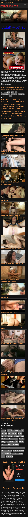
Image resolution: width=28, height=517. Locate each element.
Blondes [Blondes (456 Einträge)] (16, 106)
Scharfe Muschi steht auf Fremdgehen (10, 215)
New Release (21, 94)
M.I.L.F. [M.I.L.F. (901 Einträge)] (9, 113)
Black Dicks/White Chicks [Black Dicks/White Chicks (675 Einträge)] (9, 439)
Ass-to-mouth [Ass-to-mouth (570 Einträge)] (11, 102)
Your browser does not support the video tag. (14, 16)
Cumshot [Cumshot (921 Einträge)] (4, 109)
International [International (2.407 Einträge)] (13, 111)
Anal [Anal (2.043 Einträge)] (19, 100)
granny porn (4, 2)
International (14, 94)
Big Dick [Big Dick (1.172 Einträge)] (4, 104)
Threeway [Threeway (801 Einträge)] (8, 118)
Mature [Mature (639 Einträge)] (14, 113)
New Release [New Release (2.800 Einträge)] (12, 116)
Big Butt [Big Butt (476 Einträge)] (22, 102)
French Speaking (5, 94)
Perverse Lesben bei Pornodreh (9, 312)
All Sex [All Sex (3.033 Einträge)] (8, 100)
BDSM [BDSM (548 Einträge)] (18, 102)
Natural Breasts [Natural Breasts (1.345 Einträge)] (18, 451)
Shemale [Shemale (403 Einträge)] (24, 116)
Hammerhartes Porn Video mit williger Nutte (12, 389)
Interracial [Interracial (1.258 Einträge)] (21, 111)
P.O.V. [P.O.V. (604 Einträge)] (19, 116)
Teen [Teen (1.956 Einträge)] (3, 118)
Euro (16, 92)
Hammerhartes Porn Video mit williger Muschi (12, 248)
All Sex (8, 92)
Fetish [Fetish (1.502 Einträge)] (13, 109)
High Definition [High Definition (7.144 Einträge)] (13, 445)
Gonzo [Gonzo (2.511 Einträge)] (18, 109)
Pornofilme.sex (9, 5)
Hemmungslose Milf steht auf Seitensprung (12, 343)
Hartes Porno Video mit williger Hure (10, 358)
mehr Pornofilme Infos (6, 84)
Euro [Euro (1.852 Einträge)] (9, 109)
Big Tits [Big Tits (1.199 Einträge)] (9, 104)
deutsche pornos (19, 0)
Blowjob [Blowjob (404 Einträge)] (21, 106)
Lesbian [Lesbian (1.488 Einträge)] (4, 113)
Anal (12, 92)
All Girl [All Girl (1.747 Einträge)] (3, 100)
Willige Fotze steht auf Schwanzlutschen (11, 403)
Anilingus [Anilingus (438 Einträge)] (4, 102)
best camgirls (11, 2)
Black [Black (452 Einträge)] (14, 104)
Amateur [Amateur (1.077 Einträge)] (14, 100)
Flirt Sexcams (11, 0)
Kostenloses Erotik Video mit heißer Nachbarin (13, 168)
